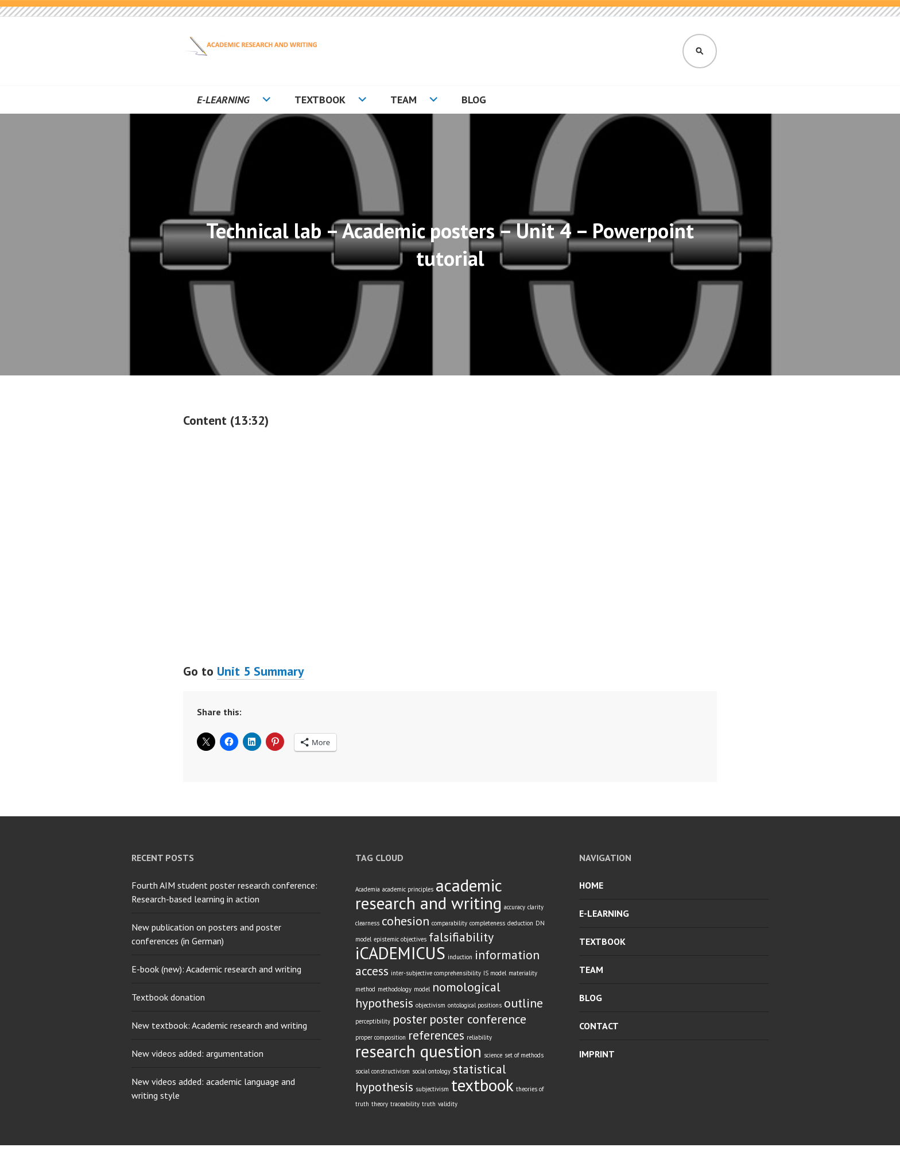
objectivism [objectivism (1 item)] (430, 1005)
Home (591, 885)
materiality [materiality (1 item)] (523, 973)
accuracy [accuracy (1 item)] (514, 907)
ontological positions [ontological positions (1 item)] (475, 1005)
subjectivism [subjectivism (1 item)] (432, 1089)
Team (403, 99)
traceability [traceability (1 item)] (405, 1104)
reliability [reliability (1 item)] (479, 1037)
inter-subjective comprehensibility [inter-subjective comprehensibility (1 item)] (436, 973)
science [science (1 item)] (493, 1055)
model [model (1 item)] (422, 989)
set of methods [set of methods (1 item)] (524, 1055)
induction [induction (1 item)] (460, 957)
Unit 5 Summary (260, 671)
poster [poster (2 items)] (410, 1019)
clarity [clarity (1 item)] (535, 907)
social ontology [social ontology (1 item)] (431, 1071)
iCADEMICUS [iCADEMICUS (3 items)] (400, 953)
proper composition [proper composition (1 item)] (380, 1037)
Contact (599, 1026)
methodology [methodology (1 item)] (395, 989)
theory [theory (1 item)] (379, 1104)
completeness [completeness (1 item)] (487, 923)
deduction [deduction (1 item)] (520, 923)
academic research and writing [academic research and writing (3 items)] (428, 894)
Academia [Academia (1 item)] (367, 889)
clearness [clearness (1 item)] (367, 923)
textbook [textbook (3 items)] (482, 1085)
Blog (473, 99)
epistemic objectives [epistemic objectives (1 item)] (400, 939)
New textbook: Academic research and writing (219, 1025)
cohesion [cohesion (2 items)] (405, 921)
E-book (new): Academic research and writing (216, 969)
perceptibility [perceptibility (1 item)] (372, 1021)
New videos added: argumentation (197, 1053)
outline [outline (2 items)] (523, 1003)
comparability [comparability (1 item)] (449, 923)
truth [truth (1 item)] (429, 1104)
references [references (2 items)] (436, 1035)
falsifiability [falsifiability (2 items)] (461, 937)
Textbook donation (168, 997)
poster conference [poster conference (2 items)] (477, 1019)
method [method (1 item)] (365, 989)
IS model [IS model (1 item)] (494, 973)
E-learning (223, 99)
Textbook (320, 99)
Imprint (597, 1054)
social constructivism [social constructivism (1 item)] (382, 1071)
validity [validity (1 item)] (447, 1104)
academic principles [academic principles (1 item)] (407, 889)
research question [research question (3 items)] (418, 1051)
